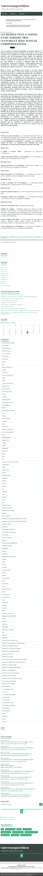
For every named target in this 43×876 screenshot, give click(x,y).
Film (3, 459)
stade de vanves (27, 829)
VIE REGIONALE (6, 708)
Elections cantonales (7, 429)
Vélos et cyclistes (6, 686)
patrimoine (5, 526)
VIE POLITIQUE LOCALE (8, 702)
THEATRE (4, 605)
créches (4, 394)
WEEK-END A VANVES (7, 765)
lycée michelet (15, 835)
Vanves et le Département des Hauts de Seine (13, 662)
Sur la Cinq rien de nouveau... (8, 298)
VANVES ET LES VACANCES (8, 683)
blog (40, 867)
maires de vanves (6, 505)
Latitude (14, 302)
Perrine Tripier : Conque (7, 304)
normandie (9, 237)
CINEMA (4, 370)
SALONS (4, 559)
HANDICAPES (5, 470)
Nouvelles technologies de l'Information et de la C (15, 518)
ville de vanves (27, 236)
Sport (3, 586)
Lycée (3, 502)
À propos (21, 14)
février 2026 (4, 269)
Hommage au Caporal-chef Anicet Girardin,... (12, 296)
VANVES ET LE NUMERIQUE (9, 670)
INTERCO (4, 481)
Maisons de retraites (7, 508)
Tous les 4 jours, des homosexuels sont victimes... (13, 312)
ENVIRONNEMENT (6, 437)
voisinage (4, 716)
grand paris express (18, 832)
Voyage (4, 719)
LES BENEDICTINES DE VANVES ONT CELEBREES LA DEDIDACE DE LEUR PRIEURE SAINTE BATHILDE (20, 20)
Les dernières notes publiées (22, 866)
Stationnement (6, 597)
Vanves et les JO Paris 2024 (9, 681)
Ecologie (4, 416)
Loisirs (3, 499)
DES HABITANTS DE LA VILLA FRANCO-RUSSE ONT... (16, 777)
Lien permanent (4, 236)
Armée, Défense (6, 353)
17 (33, 330)
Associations (5, 356)
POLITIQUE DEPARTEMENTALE (9, 543)
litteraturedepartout (21, 308)
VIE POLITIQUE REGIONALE (9, 705)
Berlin (2, 306)
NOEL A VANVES (6, 516)
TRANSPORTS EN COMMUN (9, 616)
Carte (3, 728)
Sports (3, 591)
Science (4, 564)
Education (4, 421)
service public (5, 578)
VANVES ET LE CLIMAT (7, 656)
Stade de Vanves (6, 594)
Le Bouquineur (20, 304)
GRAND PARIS (5, 464)
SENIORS (4, 575)
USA (3, 632)
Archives (13, 14)
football (19, 829)
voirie (3, 713)
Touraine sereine (13, 300)
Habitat (4, 467)
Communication (6, 388)
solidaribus (25, 237)
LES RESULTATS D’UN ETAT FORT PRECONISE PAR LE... (17, 783)
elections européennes (17, 237)
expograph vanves (6, 832)
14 (15, 330)
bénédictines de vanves (31, 832)
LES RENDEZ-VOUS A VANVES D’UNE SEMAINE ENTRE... (17, 759)
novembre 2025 (5, 275)
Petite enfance (5, 535)
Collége (4, 380)
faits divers (5, 451)
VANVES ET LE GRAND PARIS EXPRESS (11, 667)
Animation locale (6, 351)
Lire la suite (4, 256)
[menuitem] (5, 13)
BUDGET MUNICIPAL (7, 367)
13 (9, 330)
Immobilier (5, 478)
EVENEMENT (5, 448)
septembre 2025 (5, 279)
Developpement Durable (8, 410)
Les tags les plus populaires (31, 866)
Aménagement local (7, 348)
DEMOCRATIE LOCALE (7, 402)
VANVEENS (4, 637)
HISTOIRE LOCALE (6, 475)
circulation (5, 372)
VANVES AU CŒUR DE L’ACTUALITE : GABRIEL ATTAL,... (14, 310)
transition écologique (7, 613)
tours (3, 610)
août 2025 (3, 281)
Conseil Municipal (6, 391)
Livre (3, 494)
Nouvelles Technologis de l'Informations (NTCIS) (14, 521)
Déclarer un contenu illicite (5, 867)
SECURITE (4, 567)
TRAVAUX (4, 621)
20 (9, 332)
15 (21, 330)
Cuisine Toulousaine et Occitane (15, 294)
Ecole (3, 413)
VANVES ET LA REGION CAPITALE (10, 646)
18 (39, 330)
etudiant (4, 443)
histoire (4, 472)
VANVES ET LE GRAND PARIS (9, 665)
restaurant (5, 554)
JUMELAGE (4, 491)
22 (21, 332)
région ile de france (26, 835)
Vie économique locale (8, 689)
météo (32, 236)
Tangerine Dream (5, 302)
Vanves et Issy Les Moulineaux (10, 640)
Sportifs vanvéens (6, 589)
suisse (3, 600)
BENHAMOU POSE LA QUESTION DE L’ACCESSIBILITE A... (18, 748)
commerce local (6, 386)
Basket (3, 361)
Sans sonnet (4, 300)
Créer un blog (19, 864)
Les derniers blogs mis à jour (12, 866)
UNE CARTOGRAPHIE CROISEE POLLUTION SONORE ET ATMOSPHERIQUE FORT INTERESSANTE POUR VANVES (18, 26)
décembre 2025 (4, 273)
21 (15, 332)
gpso (2, 829)
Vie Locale (17, 236)
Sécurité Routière (6, 570)
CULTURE (4, 397)
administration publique (8, 343)
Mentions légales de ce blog (14, 867)
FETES (3, 456)
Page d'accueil (9, 23)
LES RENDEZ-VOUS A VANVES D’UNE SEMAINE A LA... (17, 795)
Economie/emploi (6, 418)
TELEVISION (5, 602)
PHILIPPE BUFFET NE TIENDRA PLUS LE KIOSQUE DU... (17, 771)
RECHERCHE (5, 548)
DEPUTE (4, 407)
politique (4, 540)
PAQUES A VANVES (6, 524)
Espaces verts (5, 440)
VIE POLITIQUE (5, 700)
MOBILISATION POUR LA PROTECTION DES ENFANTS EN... (18, 789)
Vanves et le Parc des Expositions (10, 673)
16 (27, 330)
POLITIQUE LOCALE (7, 545)
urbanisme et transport (8, 629)
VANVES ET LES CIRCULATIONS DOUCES (12, 678)
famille (4, 453)
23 (27, 332)
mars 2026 (3, 267)
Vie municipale (6, 697)
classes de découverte (7, 375)
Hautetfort (24, 864)
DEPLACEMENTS (6, 405)
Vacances (4, 635)
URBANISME (5, 627)
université (4, 624)
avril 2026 (3, 265)
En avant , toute (10, 306)
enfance (4, 434)
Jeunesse (4, 486)
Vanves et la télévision (7, 654)
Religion (4, 551)
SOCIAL (4, 581)
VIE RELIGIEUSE (6, 711)
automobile (5, 359)
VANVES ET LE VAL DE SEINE (9, 675)
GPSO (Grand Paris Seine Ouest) (10, 462)
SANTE (3, 562)
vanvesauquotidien (15, 6)
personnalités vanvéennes (9, 532)
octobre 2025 (4, 277)
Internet (4, 483)
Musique (4, 513)
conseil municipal (10, 829)
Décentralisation (6, 399)
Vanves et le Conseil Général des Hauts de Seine (14, 659)
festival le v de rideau (33, 237)
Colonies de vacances (7, 383)
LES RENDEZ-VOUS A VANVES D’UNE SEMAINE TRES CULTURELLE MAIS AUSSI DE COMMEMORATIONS (19, 39)
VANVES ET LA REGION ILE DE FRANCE (11, 648)
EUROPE (4, 445)
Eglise (3, 424)
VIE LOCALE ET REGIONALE (8, 694)
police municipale (6, 537)
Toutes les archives (6, 285)
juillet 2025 (3, 283)
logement (4, 497)
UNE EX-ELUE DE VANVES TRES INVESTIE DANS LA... (16, 754)
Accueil (4, 14)
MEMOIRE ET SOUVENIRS (8, 510)
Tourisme (4, 608)
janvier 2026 (4, 271)
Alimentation (5, 345)
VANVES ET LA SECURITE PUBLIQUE (11, 651)
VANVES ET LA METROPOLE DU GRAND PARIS (13, 643)
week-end (4, 721)
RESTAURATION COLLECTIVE (9, 556)
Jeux (3, 489)
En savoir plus (29, 874)
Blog (3, 364)
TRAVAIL (4, 619)
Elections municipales (7, 432)
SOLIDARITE (5, 583)
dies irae (20, 298)
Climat (3, 378)
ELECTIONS (5, 426)
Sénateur (4, 573)
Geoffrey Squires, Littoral (7, 308)
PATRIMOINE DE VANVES (8, 529)
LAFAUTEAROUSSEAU (31, 296)
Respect (3, 294)
